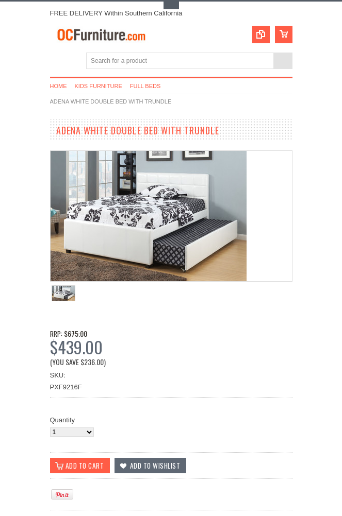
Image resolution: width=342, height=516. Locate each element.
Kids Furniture (98, 86)
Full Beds (145, 86)
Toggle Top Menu (171, 5)
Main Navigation (59, 62)
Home (58, 86)
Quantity (62, 420)
